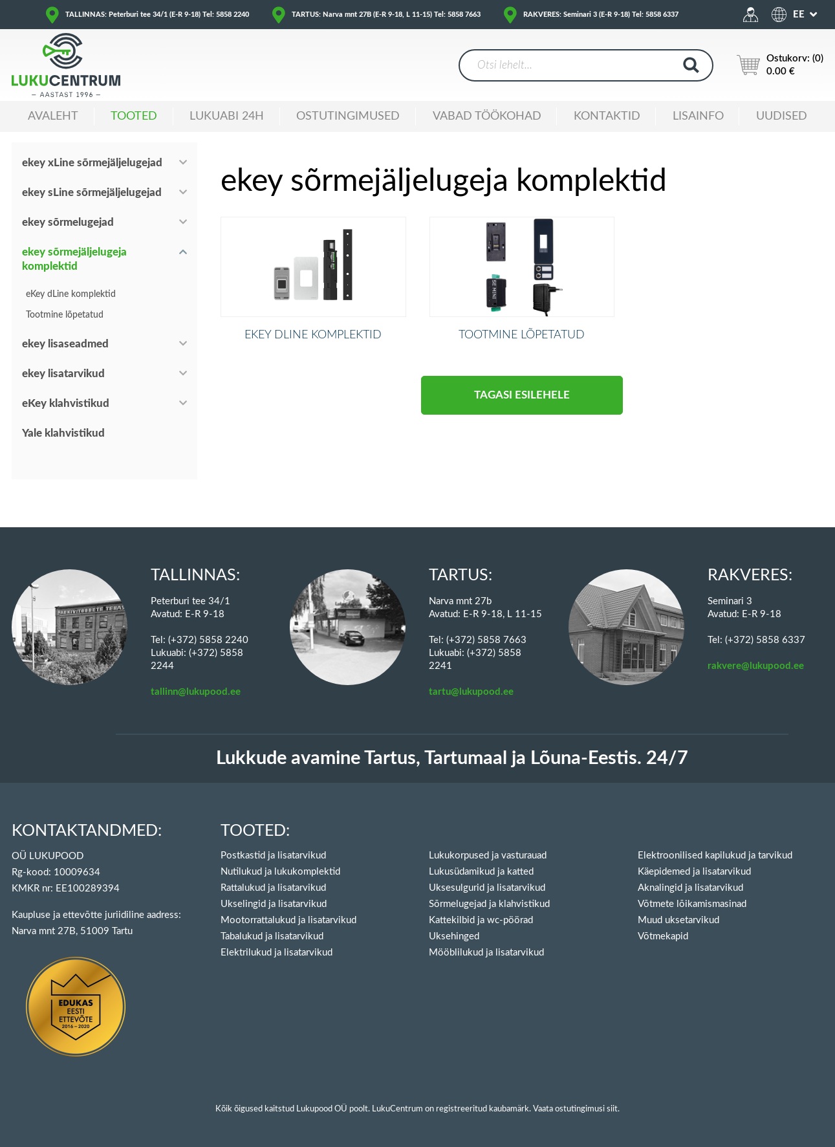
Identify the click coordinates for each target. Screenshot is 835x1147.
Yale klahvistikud (63, 433)
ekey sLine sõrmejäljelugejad (92, 192)
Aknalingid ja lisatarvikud (690, 888)
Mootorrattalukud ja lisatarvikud (288, 920)
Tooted (134, 116)
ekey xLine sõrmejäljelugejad (92, 162)
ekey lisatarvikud (63, 373)
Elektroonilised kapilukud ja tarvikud (715, 855)
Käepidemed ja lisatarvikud (694, 872)
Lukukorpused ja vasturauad (488, 855)
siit (612, 1109)
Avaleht (53, 116)
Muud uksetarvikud (678, 920)
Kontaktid (607, 116)
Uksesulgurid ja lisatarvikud (487, 888)
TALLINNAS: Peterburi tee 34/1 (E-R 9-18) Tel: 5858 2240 (157, 14)
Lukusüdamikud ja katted (481, 872)
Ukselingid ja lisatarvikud (274, 904)
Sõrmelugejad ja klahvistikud (489, 904)
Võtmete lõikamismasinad (692, 904)
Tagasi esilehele (522, 416)
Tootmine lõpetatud (64, 315)
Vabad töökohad (487, 116)
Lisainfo (698, 116)
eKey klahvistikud (65, 403)
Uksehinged (454, 936)
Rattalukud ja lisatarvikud (273, 888)
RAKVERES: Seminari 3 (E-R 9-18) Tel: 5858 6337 (600, 14)
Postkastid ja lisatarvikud (273, 855)
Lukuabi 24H (227, 116)
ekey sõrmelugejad (68, 222)
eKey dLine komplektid (71, 294)
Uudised (781, 116)
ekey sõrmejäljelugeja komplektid (74, 259)
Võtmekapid (663, 936)
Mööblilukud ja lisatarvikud (486, 952)
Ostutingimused (348, 116)
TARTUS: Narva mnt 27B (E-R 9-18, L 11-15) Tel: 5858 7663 (386, 14)
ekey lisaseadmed (65, 343)
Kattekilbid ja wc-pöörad (481, 920)
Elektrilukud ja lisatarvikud (276, 952)
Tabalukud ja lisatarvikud (272, 936)
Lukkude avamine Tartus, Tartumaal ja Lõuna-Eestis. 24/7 (452, 758)
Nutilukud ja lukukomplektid (280, 872)
